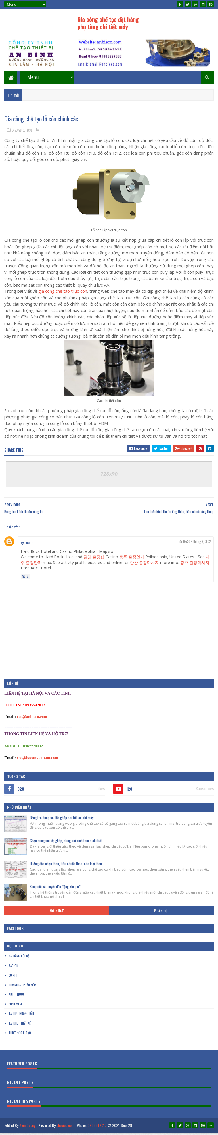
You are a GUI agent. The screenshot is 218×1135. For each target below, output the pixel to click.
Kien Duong (27, 1128)
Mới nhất (56, 913)
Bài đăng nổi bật (20, 958)
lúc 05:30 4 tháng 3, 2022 (195, 544)
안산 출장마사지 (144, 565)
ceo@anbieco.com (32, 719)
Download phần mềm (22, 987)
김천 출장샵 (93, 559)
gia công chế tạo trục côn (62, 293)
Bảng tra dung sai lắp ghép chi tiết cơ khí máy (61, 820)
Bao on (13, 968)
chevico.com (65, 1128)
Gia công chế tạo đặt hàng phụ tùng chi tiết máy (108, 23)
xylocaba (27, 545)
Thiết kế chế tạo (20, 1035)
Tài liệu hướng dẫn (21, 1016)
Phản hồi (161, 913)
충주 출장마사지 (194, 565)
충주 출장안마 (131, 559)
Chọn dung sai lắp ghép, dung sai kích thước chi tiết (66, 843)
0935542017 (97, 1128)
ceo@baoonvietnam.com (37, 760)
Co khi (13, 978)
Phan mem (15, 1006)
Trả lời (25, 579)
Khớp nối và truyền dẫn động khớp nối (55, 889)
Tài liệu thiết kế (19, 1026)
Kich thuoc (16, 997)
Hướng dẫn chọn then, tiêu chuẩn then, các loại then (66, 866)
